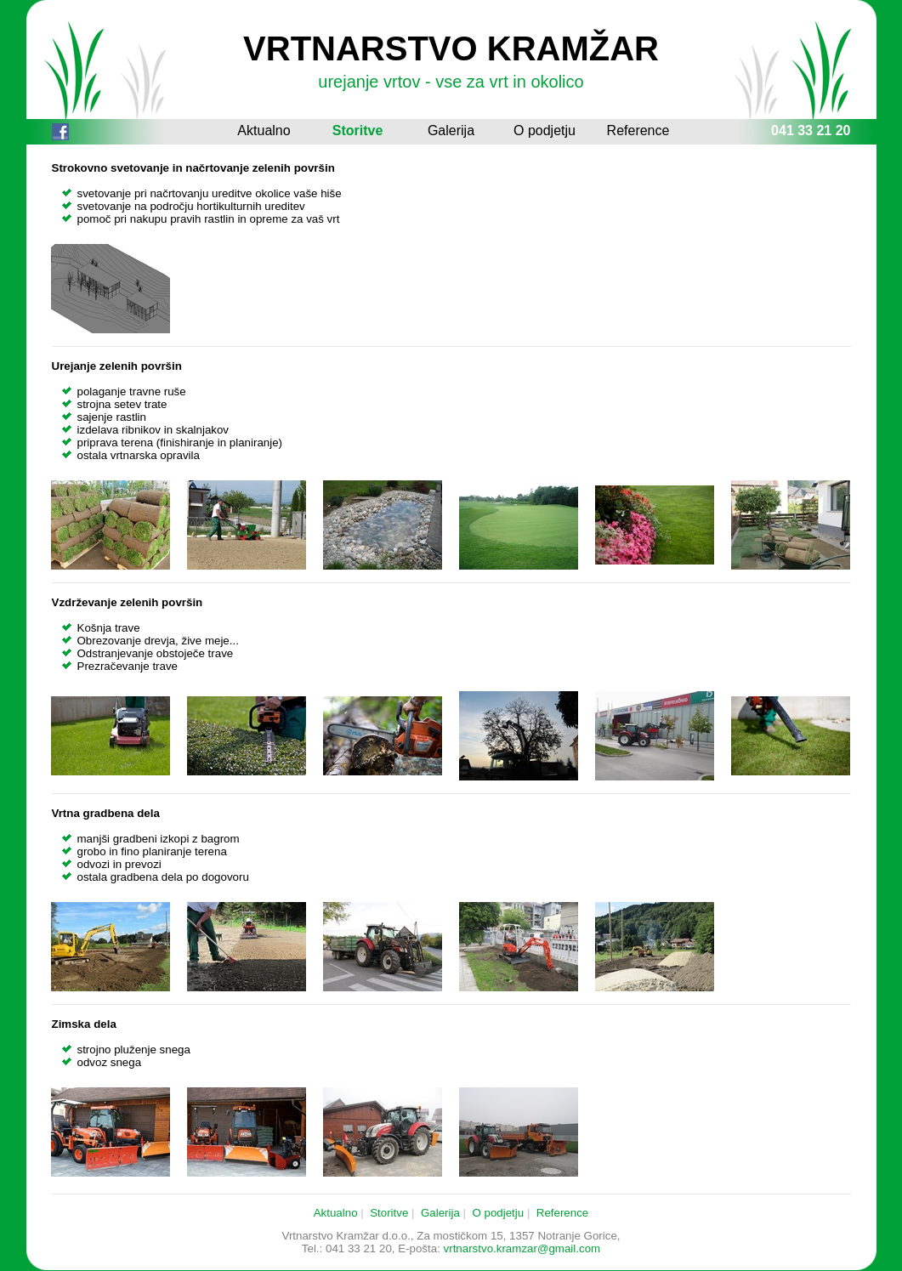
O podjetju (544, 130)
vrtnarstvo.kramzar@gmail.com (522, 1248)
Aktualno (263, 130)
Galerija (451, 130)
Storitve (357, 130)
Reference (638, 130)
